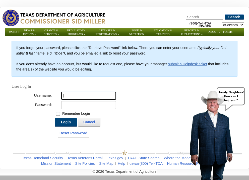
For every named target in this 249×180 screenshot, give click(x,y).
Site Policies (85, 164)
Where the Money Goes (183, 158)
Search (234, 17)
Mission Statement (56, 164)
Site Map (106, 164)
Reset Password (73, 133)
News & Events (29, 32)
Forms (227, 31)
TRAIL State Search (143, 158)
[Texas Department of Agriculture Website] (53, 18)
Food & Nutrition (136, 32)
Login (66, 122)
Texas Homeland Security (42, 158)
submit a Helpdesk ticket (187, 64)
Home (14, 31)
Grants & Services (51, 32)
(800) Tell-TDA (151, 164)
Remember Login (76, 114)
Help (121, 164)
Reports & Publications (191, 32)
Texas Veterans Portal (84, 158)
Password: (43, 105)
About (214, 31)
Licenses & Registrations (107, 32)
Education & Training (163, 32)
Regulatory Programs (76, 32)
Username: (43, 96)
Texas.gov (115, 158)
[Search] (204, 17)
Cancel (89, 122)
